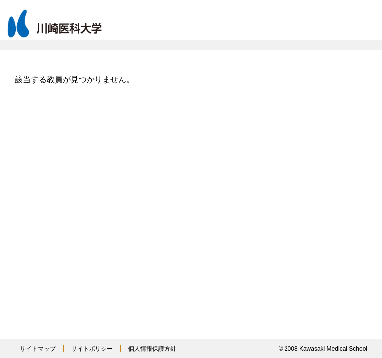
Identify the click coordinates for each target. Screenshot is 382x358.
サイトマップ (38, 348)
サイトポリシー (92, 348)
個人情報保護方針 (152, 348)
